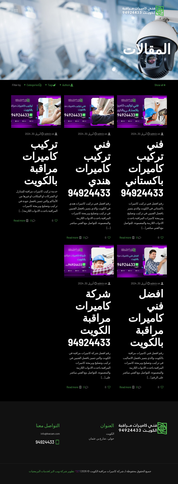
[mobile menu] (16, 10)
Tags (50, 85)
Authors (66, 85)
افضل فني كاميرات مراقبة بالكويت (145, 317)
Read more (125, 237)
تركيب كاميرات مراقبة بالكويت (39, 161)
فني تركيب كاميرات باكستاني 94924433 (142, 168)
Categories (32, 85)
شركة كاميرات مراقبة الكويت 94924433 (89, 317)
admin (153, 133)
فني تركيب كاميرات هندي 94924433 (89, 168)
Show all (160, 85)
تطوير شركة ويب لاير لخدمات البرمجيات (51, 471)
